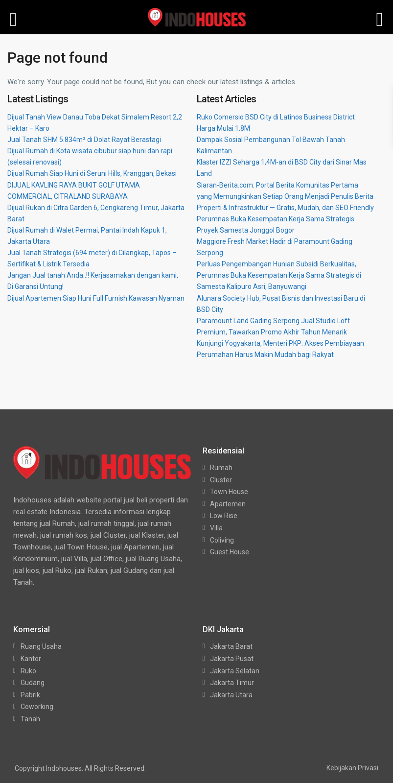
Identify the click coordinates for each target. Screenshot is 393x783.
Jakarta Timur (232, 683)
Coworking (37, 707)
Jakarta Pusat (232, 659)
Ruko (28, 671)
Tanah (30, 719)
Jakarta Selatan (234, 671)
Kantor (31, 659)
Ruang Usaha (41, 646)
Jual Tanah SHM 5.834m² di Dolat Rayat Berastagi (84, 139)
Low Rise (223, 516)
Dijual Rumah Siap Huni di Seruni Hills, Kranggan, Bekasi (92, 173)
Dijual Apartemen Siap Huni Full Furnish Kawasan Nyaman (96, 298)
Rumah (221, 468)
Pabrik (30, 695)
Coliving (222, 540)
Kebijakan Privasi (352, 768)
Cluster (221, 480)
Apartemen (228, 504)
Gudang (33, 683)
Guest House (229, 552)
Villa (216, 528)
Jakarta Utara (231, 695)
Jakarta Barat (231, 646)
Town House (229, 492)
